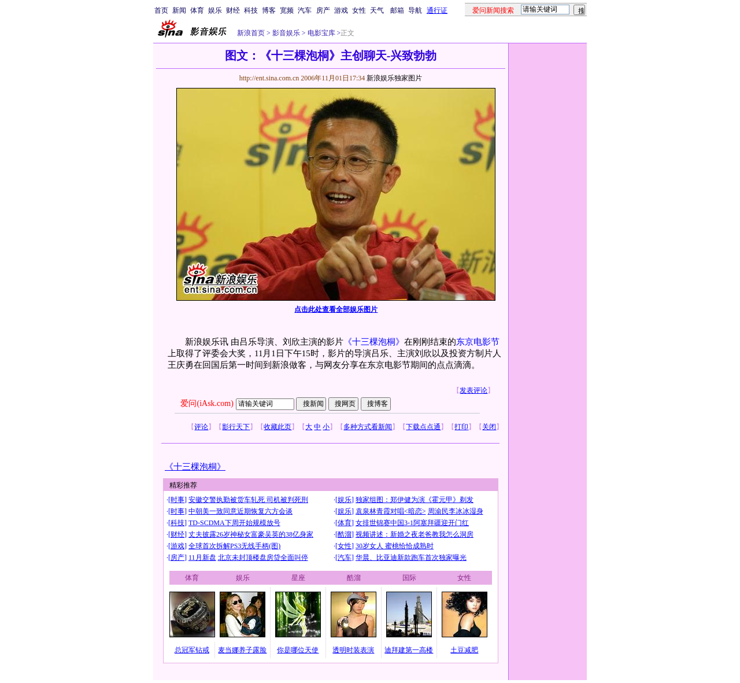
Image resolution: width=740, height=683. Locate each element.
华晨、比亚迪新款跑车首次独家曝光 (411, 557)
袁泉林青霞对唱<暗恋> (391, 511)
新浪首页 (251, 33)
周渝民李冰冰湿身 (455, 511)
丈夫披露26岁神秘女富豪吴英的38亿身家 (250, 534)
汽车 (305, 10)
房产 (323, 10)
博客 (269, 10)
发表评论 (473, 390)
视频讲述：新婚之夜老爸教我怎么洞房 (414, 534)
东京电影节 (478, 341)
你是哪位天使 (298, 650)
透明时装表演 (353, 650)
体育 (197, 10)
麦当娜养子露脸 (242, 650)
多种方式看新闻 (367, 427)
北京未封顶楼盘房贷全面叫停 (263, 557)
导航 (415, 10)
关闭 (489, 427)
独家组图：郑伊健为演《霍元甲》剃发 (414, 500)
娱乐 (215, 10)
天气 (377, 10)
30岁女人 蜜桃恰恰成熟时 (395, 546)
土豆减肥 (464, 650)
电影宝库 (320, 33)
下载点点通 (423, 427)
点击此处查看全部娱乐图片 (336, 309)
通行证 (437, 10)
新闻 (179, 10)
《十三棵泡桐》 (373, 341)
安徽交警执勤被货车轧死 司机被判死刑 (248, 500)
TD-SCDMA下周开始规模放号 (234, 523)
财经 (233, 10)
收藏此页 (277, 427)
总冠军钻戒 (192, 650)
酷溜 (345, 534)
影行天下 (236, 427)
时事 (177, 500)
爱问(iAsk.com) (206, 403)
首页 (161, 10)
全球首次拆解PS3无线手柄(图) (234, 546)
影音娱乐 (286, 33)
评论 (201, 427)
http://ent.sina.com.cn (270, 78)
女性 (359, 10)
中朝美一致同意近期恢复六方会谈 (240, 511)
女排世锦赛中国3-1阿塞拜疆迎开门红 (412, 523)
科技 (251, 10)
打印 (461, 427)
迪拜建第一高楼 (408, 650)
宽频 (287, 10)
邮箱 (397, 10)
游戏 (341, 10)
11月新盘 (202, 557)
